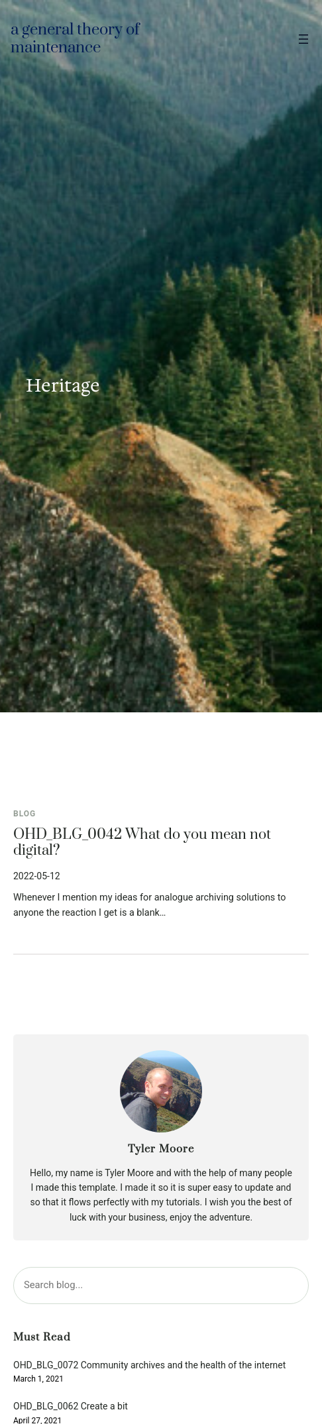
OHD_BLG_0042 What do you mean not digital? (142, 843)
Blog (24, 813)
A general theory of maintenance (75, 39)
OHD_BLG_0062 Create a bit (70, 1406)
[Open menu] (303, 39)
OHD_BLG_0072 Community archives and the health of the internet (149, 1365)
